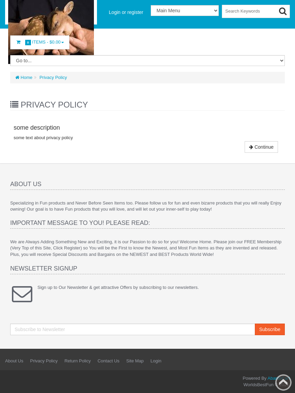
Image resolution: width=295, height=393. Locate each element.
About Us (14, 360)
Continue (261, 147)
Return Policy (77, 360)
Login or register (126, 12)
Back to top (283, 382)
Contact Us (108, 360)
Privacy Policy (52, 77)
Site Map (135, 360)
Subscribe (269, 329)
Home (23, 77)
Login (155, 360)
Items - (40, 42)
